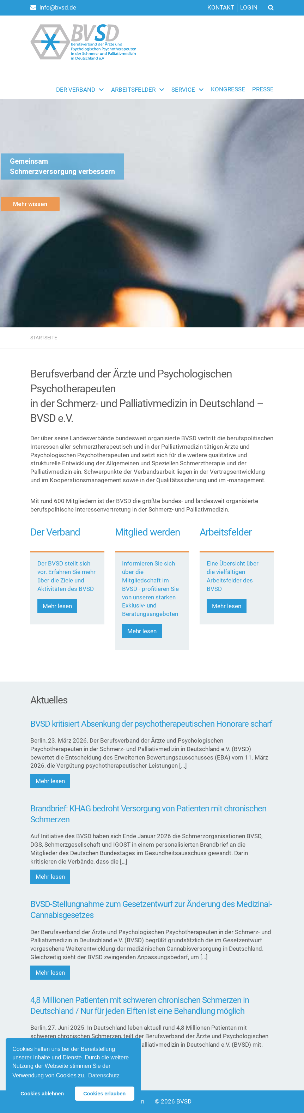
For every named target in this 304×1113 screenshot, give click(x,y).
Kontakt (220, 7)
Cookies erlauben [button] (104, 1093)
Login (248, 7)
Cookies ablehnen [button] (42, 1093)
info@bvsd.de (53, 7)
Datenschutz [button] (104, 1075)
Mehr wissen (30, 203)
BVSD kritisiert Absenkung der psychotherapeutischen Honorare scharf (151, 724)
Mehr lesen (57, 606)
